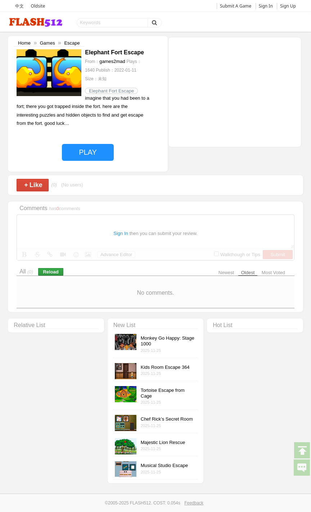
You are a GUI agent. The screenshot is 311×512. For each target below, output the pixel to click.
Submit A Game (235, 6)
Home (24, 43)
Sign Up (288, 6)
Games (47, 43)
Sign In (266, 6)
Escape (72, 43)
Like (33, 185)
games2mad (112, 61)
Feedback (193, 503)
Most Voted (273, 272)
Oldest (248, 272)
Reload (50, 272)
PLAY (88, 152)
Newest (226, 272)
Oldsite (38, 6)
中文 (19, 6)
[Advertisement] (234, 91)
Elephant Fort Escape (111, 91)
